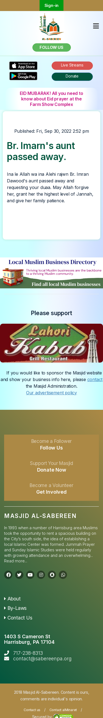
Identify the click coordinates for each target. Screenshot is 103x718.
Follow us (51, 47)
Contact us (32, 710)
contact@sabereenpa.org (42, 658)
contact (95, 379)
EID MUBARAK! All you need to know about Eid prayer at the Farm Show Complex (51, 99)
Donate (72, 76)
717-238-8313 (28, 653)
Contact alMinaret (63, 710)
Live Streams (72, 65)
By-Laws (15, 608)
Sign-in (51, 5)
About (12, 599)
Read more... (15, 561)
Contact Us (18, 618)
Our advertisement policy (51, 392)
